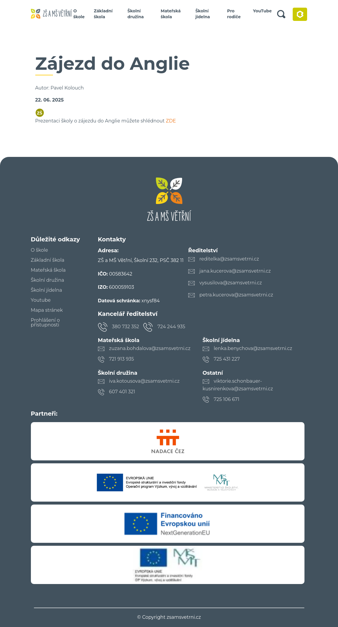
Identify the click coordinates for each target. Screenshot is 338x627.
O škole (79, 13)
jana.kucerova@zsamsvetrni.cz (235, 271)
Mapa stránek (47, 310)
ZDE (171, 121)
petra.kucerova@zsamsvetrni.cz (236, 295)
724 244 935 (171, 326)
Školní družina (135, 13)
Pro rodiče (234, 13)
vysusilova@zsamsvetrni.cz (230, 283)
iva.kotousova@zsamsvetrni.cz (144, 381)
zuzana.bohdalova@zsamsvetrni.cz (150, 348)
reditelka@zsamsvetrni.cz (229, 259)
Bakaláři (300, 14)
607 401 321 (122, 391)
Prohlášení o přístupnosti (45, 322)
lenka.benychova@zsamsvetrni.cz (253, 348)
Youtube (41, 300)
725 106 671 (226, 399)
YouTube (262, 11)
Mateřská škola (171, 13)
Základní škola (103, 13)
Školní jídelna (202, 13)
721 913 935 (121, 359)
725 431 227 (227, 359)
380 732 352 (125, 326)
